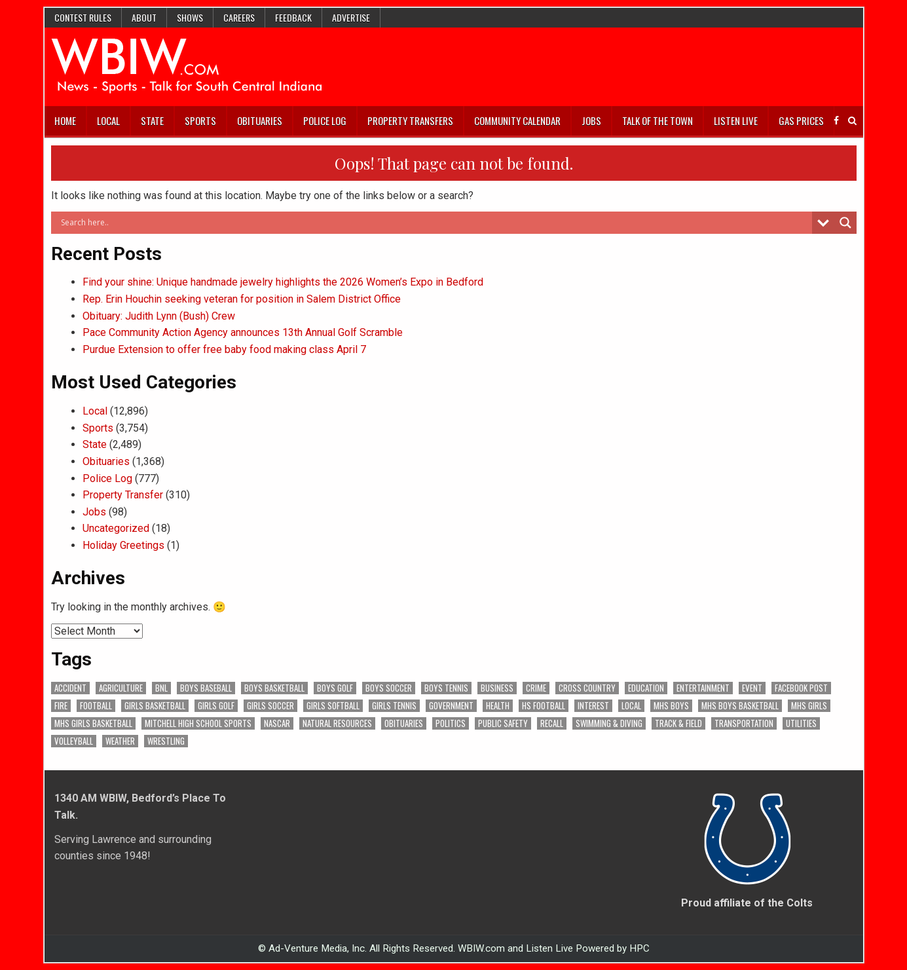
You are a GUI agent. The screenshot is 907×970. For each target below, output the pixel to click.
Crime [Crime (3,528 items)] (536, 688)
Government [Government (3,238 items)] (451, 706)
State (152, 120)
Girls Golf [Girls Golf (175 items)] (216, 706)
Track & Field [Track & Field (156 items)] (678, 723)
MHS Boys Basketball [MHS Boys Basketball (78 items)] (740, 706)
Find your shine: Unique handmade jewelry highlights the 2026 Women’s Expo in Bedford (283, 282)
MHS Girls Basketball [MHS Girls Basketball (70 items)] (93, 723)
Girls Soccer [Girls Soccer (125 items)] (270, 706)
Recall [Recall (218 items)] (551, 723)
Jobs (591, 120)
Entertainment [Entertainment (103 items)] (703, 688)
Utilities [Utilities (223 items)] (801, 723)
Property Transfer (123, 495)
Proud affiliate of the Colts (747, 903)
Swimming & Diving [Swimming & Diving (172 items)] (609, 723)
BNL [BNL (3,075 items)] (161, 688)
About (144, 17)
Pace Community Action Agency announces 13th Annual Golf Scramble (243, 332)
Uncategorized (116, 528)
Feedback (293, 17)
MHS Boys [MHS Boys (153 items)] (671, 706)
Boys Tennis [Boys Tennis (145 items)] (446, 688)
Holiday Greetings (123, 545)
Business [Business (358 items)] (497, 688)
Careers (239, 17)
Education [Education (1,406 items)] (646, 688)
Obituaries (259, 120)
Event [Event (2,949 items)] (752, 688)
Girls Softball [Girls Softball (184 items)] (333, 706)
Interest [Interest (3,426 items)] (593, 706)
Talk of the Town (657, 120)
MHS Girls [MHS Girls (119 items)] (809, 706)
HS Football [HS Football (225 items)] (543, 706)
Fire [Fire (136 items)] (60, 706)
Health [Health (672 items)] (497, 706)
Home (65, 120)
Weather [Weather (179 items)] (120, 741)
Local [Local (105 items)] (631, 706)
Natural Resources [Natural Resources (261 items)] (337, 723)
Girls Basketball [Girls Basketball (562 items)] (154, 706)
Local (108, 120)
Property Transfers (410, 120)
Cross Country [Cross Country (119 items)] (587, 688)
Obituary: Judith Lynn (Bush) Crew (159, 316)
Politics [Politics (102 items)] (450, 723)
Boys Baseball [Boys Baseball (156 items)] (206, 688)
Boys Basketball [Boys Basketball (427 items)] (274, 688)
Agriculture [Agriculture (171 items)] (121, 688)
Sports (200, 120)
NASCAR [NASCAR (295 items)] (277, 723)
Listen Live (736, 120)
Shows (190, 17)
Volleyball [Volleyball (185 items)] (73, 741)
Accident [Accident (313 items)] (70, 688)
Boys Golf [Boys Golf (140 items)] (335, 688)
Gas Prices (801, 120)
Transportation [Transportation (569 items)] (743, 723)
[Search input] (435, 223)
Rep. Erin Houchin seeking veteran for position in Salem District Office (242, 299)
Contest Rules (82, 17)
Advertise (351, 17)
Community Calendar (517, 120)
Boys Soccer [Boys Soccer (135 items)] (388, 688)
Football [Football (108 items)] (96, 706)
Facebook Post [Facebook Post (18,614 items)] (801, 688)
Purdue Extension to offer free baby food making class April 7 (224, 349)
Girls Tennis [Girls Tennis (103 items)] (394, 706)
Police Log (324, 120)
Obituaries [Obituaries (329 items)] (403, 723)
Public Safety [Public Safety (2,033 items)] (503, 723)
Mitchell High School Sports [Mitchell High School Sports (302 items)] (198, 723)
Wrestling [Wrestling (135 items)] (166, 741)
